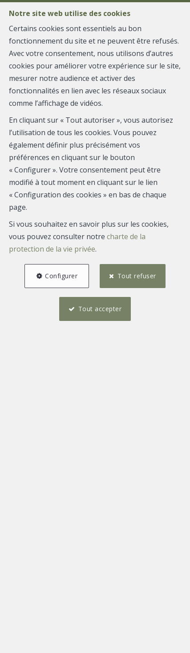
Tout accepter (100, 308)
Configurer (61, 276)
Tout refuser (136, 276)
